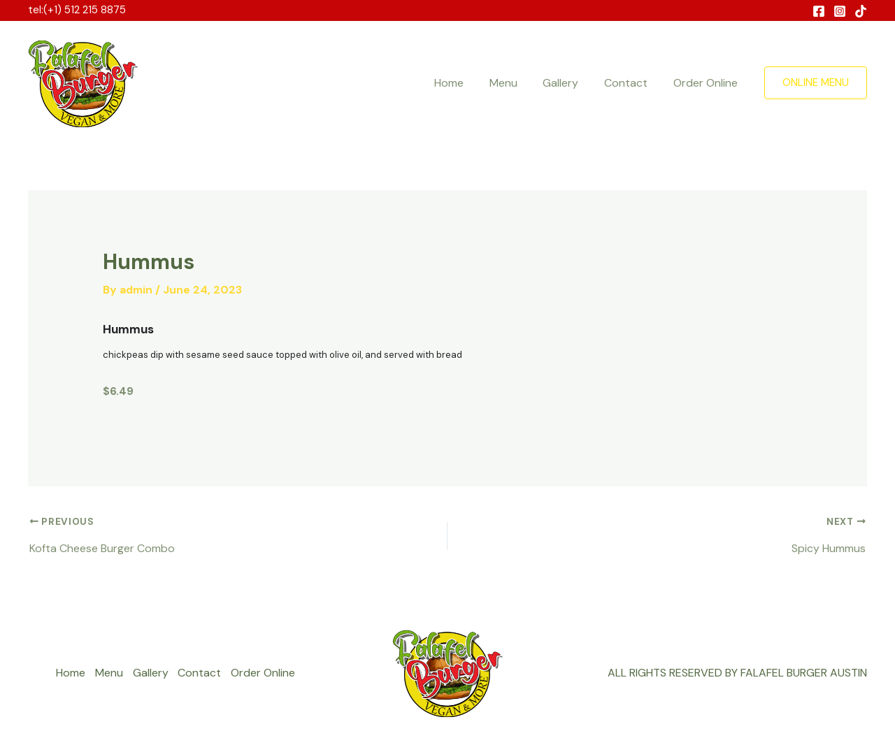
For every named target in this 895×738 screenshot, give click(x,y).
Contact (630, 82)
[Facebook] (818, 11)
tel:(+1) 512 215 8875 (77, 10)
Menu (515, 82)
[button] (815, 82)
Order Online (707, 82)
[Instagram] (839, 11)
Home (463, 82)
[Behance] (860, 11)
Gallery (569, 82)
